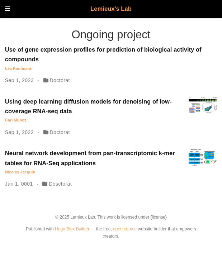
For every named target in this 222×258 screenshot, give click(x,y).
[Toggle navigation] (7, 9)
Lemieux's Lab (111, 8)
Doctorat (60, 80)
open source (125, 228)
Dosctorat (60, 184)
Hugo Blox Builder (72, 228)
